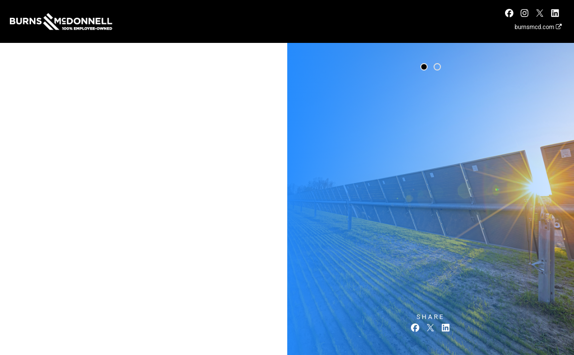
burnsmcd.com (538, 27)
